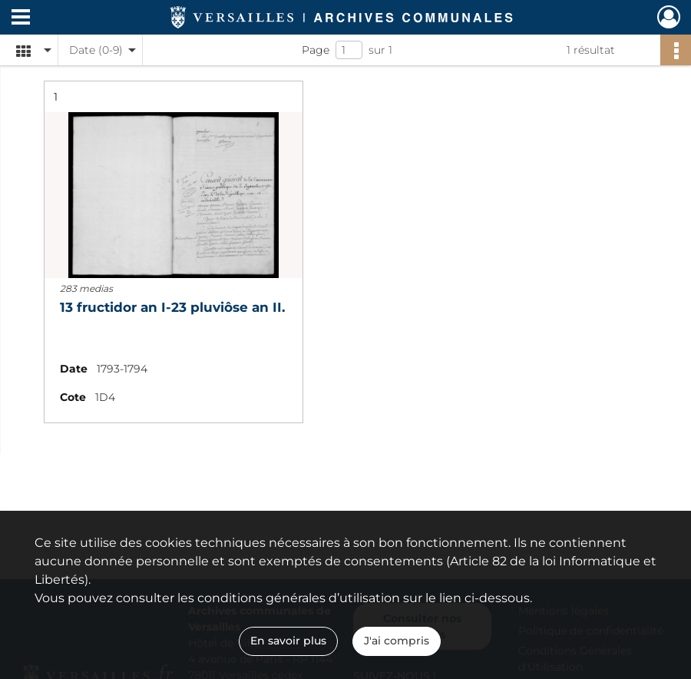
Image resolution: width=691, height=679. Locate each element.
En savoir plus (288, 641)
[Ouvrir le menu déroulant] (21, 18)
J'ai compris (396, 641)
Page (315, 50)
